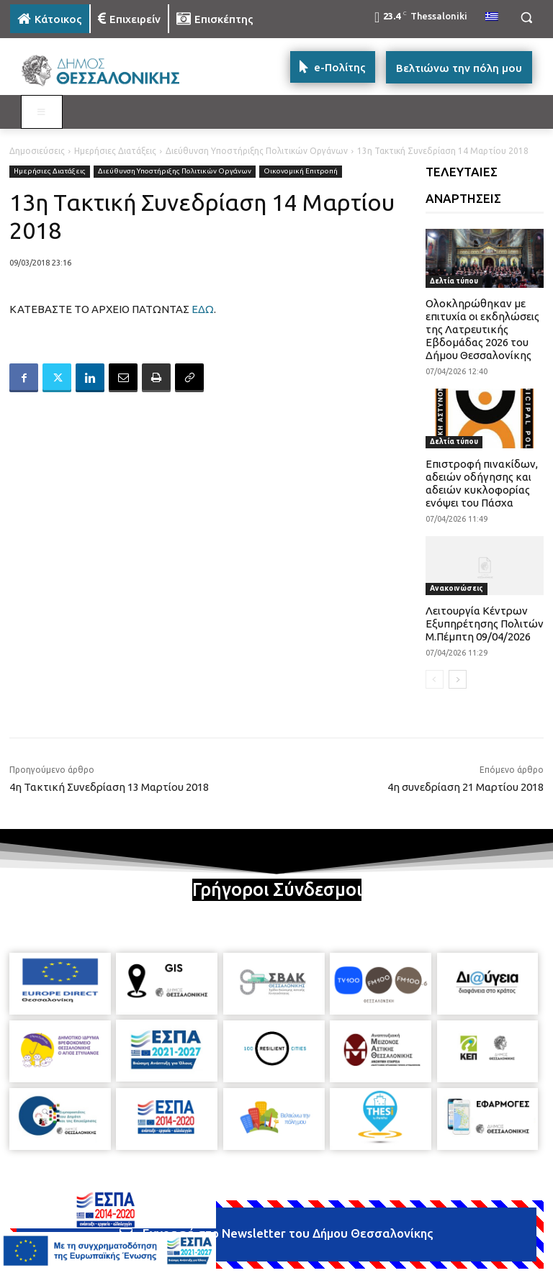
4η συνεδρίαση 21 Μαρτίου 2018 (465, 787)
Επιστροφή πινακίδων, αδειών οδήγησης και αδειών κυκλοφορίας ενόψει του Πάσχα (482, 483)
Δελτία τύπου (454, 281)
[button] (526, 18)
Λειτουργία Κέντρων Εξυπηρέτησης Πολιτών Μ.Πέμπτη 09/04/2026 (485, 623)
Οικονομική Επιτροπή (300, 172)
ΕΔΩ (203, 309)
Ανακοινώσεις (456, 588)
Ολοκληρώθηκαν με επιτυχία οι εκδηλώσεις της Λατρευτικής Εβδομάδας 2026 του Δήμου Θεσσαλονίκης (482, 329)
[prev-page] (435, 679)
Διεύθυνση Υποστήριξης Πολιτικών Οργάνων (257, 150)
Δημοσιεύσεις (37, 150)
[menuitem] (492, 17)
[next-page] (458, 679)
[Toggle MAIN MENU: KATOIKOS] (42, 112)
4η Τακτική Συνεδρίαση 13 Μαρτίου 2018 (109, 787)
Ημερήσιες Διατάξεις (115, 150)
